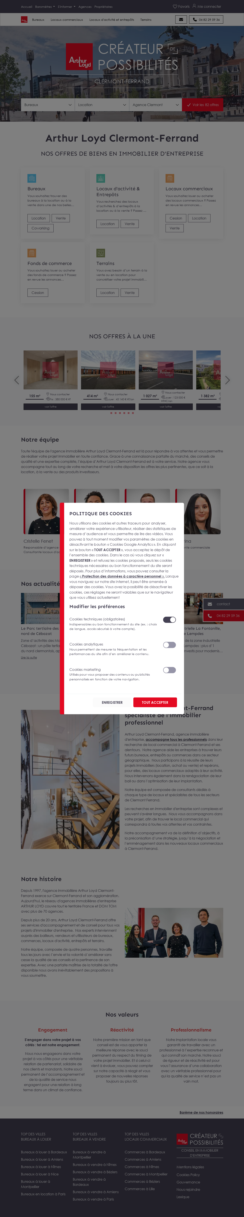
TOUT (155, 702)
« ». (122, 576)
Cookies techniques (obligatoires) (113, 624)
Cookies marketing (113, 674)
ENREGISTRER (112, 702)
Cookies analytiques (113, 649)
